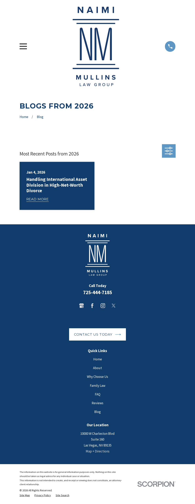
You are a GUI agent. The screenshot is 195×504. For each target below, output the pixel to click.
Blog (97, 412)
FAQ (97, 394)
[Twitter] (113, 305)
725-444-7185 (97, 292)
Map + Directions (97, 451)
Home (97, 359)
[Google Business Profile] (81, 305)
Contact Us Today (97, 334)
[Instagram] (103, 305)
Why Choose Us (97, 376)
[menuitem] (25, 495)
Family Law (97, 385)
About (97, 368)
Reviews (97, 403)
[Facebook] (92, 305)
